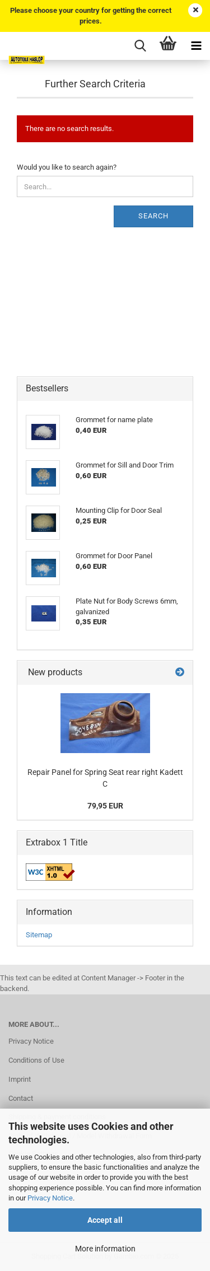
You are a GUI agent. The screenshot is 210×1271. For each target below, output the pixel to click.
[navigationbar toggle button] (196, 46)
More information (105, 1248)
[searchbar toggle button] (140, 46)
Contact (20, 1098)
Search (153, 216)
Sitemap (39, 935)
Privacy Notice (50, 1198)
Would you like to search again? (66, 167)
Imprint (19, 1079)
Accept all (105, 1220)
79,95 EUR (105, 805)
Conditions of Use (36, 1060)
